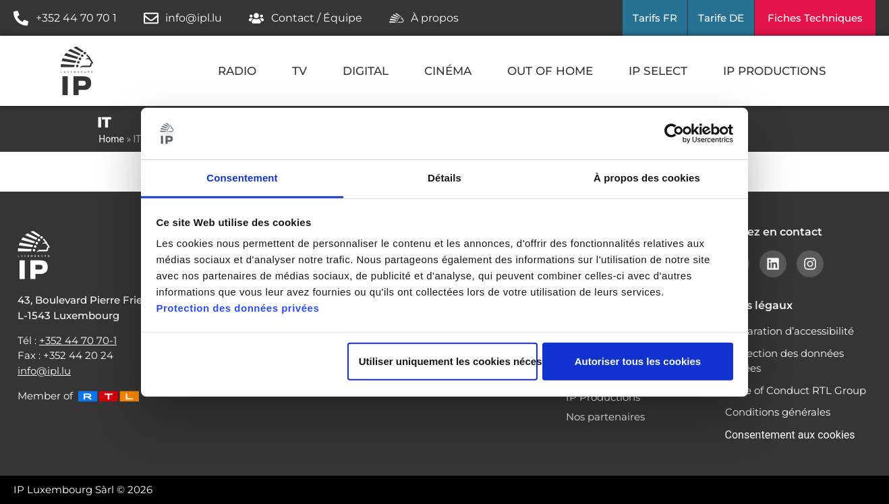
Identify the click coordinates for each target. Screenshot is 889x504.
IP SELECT (658, 71)
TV (299, 71)
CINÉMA (447, 71)
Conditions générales (777, 411)
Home (111, 139)
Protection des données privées (238, 308)
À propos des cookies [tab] (647, 178)
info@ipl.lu (44, 370)
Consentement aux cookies (790, 434)
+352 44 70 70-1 (78, 340)
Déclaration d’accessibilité (789, 331)
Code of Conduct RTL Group (795, 390)
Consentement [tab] (241, 178)
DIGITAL (366, 71)
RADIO (237, 71)
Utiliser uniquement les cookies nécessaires (448, 361)
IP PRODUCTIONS (774, 71)
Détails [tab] (444, 178)
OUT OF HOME (550, 71)
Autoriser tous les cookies (638, 361)
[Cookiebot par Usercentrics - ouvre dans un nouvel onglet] (674, 133)
